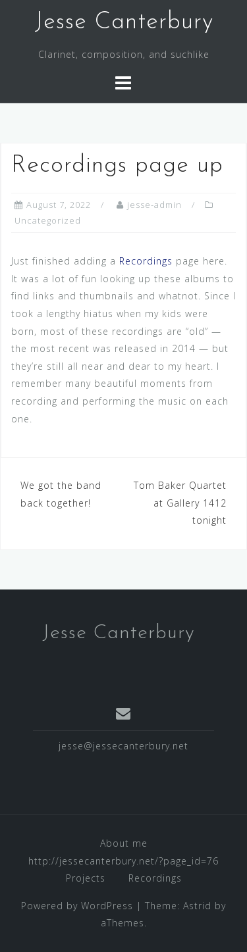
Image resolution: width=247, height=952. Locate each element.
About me (124, 843)
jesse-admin (154, 205)
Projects (85, 878)
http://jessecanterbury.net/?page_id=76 (123, 861)
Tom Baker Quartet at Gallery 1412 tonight (180, 502)
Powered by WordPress (77, 905)
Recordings (146, 261)
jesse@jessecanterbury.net (123, 745)
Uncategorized (47, 220)
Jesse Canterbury (123, 22)
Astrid (197, 905)
